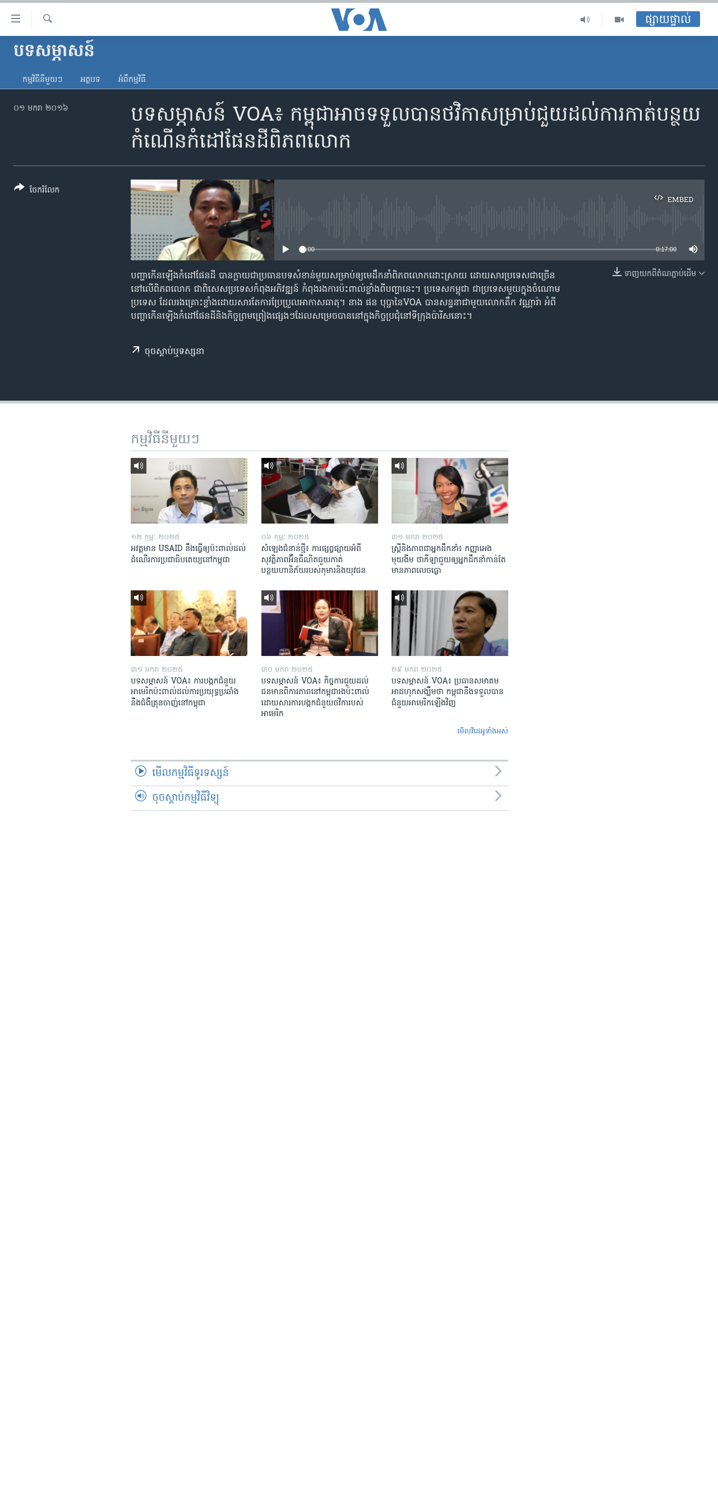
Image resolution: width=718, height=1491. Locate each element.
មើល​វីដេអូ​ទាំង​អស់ (482, 731)
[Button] (36, 191)
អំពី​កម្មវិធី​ (132, 80)
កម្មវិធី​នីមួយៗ (42, 80)
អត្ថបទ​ (90, 80)
